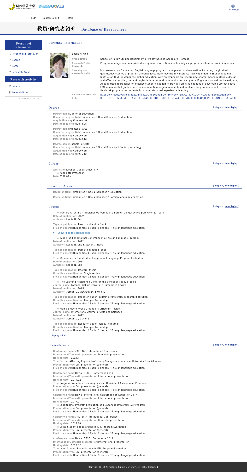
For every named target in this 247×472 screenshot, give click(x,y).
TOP (33, 18)
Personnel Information (25, 53)
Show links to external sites (72, 232)
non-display (231, 107)
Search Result (51, 18)
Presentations (20, 92)
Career (16, 66)
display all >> (59, 335)
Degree (16, 60)
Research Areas (21, 72)
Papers (16, 86)
